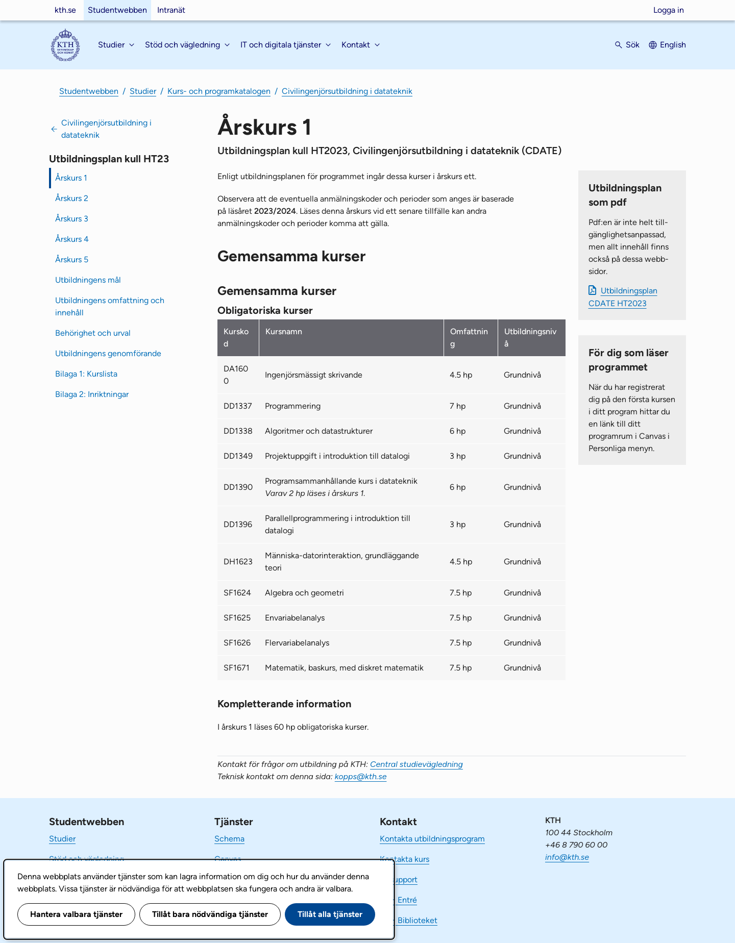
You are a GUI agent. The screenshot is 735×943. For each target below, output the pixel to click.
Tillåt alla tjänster (330, 914)
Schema (229, 838)
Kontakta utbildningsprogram (432, 838)
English (673, 44)
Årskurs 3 (71, 219)
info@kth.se (567, 857)
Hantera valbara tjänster (76, 914)
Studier (143, 91)
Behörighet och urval (93, 333)
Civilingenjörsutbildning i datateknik (347, 91)
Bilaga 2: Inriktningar (92, 394)
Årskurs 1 (71, 178)
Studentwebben (117, 10)
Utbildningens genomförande (108, 353)
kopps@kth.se (361, 776)
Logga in (668, 10)
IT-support (399, 879)
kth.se (65, 10)
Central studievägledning (416, 764)
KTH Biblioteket (408, 920)
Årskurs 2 (71, 198)
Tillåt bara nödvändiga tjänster (210, 914)
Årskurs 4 (72, 239)
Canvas (227, 859)
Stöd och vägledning (86, 859)
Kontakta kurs (404, 859)
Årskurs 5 (71, 259)
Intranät (171, 10)
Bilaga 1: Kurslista (86, 374)
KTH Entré (398, 900)
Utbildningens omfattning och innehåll (109, 306)
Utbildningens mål (88, 280)
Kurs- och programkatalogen (219, 91)
